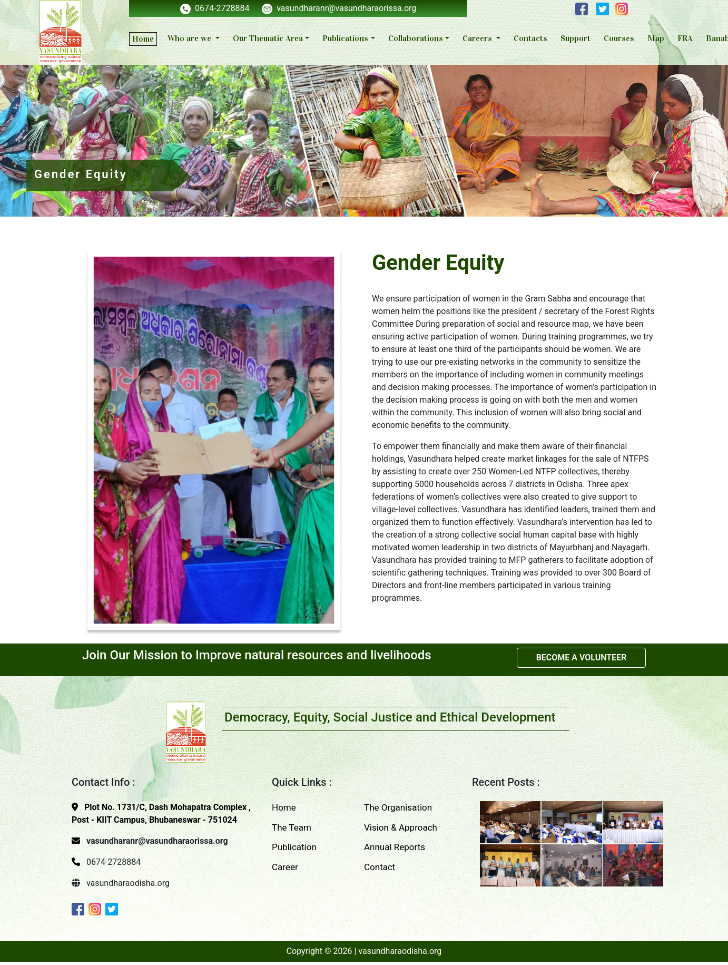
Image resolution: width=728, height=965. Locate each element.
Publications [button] (345, 38)
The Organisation (398, 807)
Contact (379, 867)
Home (143, 39)
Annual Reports (394, 847)
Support (575, 38)
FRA (685, 38)
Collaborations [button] (415, 38)
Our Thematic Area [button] (268, 38)
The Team (291, 827)
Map (655, 38)
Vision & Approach (400, 827)
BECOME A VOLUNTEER (581, 657)
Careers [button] (478, 38)
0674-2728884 (214, 8)
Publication (294, 847)
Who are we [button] (190, 38)
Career (285, 867)
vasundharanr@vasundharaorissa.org (339, 8)
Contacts (530, 38)
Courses (619, 38)
